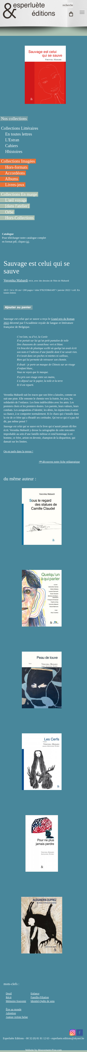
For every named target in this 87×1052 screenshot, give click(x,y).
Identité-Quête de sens (42, 1001)
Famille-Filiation (40, 997)
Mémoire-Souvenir (16, 1001)
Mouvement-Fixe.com (50, 1050)
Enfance (35, 993)
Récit (8, 997)
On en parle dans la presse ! (18, 451)
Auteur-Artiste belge (17, 1017)
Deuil (9, 993)
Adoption (11, 1013)
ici (27, 241)
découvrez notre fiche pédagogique (59, 461)
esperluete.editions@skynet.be (68, 1038)
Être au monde (13, 1009)
